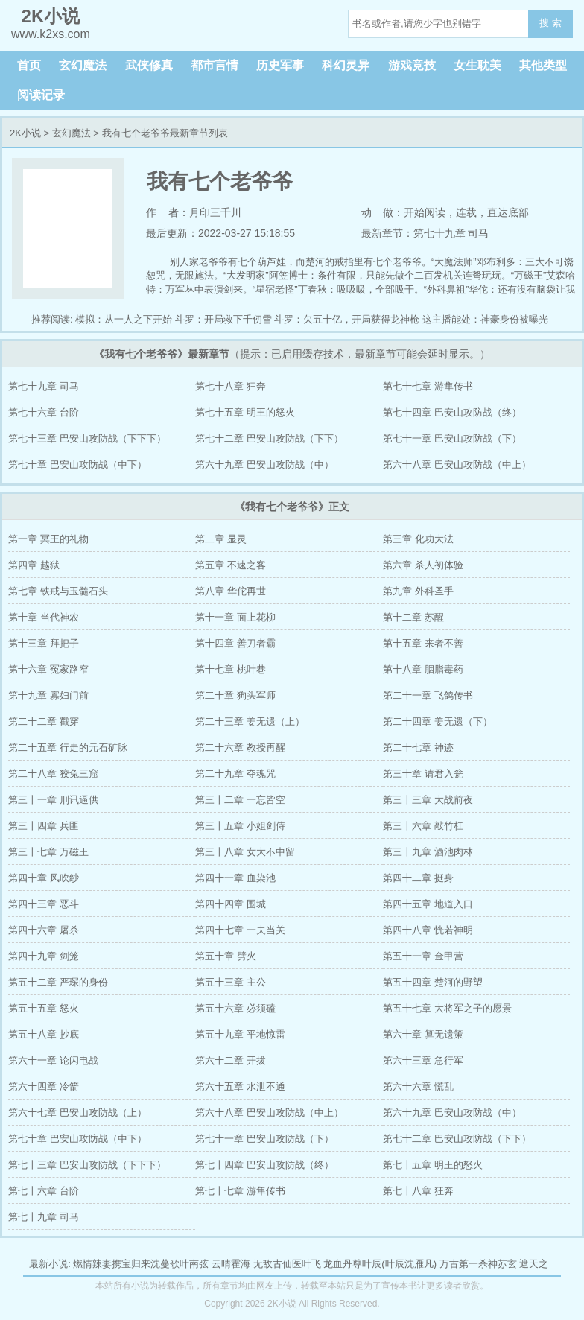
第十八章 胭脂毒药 (423, 669)
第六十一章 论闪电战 (53, 1060)
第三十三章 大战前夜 (428, 799)
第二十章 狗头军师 (235, 695)
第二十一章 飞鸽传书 (428, 695)
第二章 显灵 (221, 539)
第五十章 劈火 (225, 956)
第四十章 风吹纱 (43, 877)
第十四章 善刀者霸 (235, 643)
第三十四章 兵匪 (43, 825)
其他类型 (543, 65)
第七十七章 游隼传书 (428, 386)
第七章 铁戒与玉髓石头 (58, 591)
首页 (29, 65)
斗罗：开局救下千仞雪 (223, 319)
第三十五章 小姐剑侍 (240, 825)
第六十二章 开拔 (230, 1060)
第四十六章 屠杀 (43, 930)
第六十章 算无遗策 (423, 1034)
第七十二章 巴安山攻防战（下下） (269, 438)
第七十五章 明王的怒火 (245, 412)
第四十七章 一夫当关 (240, 930)
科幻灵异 (345, 65)
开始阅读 (424, 212)
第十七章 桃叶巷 (230, 669)
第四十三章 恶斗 (43, 904)
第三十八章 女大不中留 (245, 851)
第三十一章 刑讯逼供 (53, 799)
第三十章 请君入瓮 (423, 773)
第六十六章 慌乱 (418, 1086)
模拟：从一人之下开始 (123, 319)
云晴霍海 (231, 1263)
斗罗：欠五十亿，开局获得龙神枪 (346, 319)
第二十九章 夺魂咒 (235, 773)
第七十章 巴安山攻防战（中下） (77, 464)
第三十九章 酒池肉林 (428, 851)
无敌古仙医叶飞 (287, 1263)
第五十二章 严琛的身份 (58, 982)
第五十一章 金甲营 (423, 956)
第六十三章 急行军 (423, 1060)
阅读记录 (41, 95)
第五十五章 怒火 (43, 1008)
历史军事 (280, 65)
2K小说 (25, 133)
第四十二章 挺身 (418, 877)
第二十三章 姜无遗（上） (250, 721)
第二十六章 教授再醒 (240, 747)
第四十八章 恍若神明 (428, 930)
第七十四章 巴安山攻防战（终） (452, 412)
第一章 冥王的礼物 (48, 539)
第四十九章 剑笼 (43, 956)
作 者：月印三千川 (193, 212)
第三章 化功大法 (418, 539)
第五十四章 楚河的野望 (433, 982)
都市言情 (214, 65)
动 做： (382, 212)
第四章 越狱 (34, 565)
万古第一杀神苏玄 (478, 1263)
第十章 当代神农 (43, 617)
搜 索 (550, 22)
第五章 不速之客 (230, 565)
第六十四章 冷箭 (43, 1086)
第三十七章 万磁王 (48, 851)
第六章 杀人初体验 (423, 565)
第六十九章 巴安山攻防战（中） (264, 464)
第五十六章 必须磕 (235, 1008)
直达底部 (508, 212)
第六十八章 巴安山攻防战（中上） (457, 464)
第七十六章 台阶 (43, 412)
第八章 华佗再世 (230, 591)
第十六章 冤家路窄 (48, 669)
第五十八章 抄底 (43, 1034)
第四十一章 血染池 (235, 877)
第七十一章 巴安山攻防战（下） (452, 438)
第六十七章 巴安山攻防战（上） (77, 1112)
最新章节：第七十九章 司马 (425, 233)
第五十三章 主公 (230, 982)
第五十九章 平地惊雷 (240, 1034)
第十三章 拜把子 (43, 643)
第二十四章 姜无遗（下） (437, 721)
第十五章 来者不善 (423, 643)
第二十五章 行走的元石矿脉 (67, 747)
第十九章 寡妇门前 (48, 695)
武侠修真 (149, 65)
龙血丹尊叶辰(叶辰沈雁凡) (380, 1263)
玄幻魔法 (83, 65)
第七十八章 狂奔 (230, 386)
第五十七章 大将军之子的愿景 (447, 1008)
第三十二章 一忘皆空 (240, 799)
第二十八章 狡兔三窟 (53, 773)
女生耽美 (477, 65)
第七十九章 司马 (43, 386)
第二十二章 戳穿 (43, 721)
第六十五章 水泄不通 (240, 1086)
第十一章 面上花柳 (235, 617)
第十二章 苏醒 (413, 617)
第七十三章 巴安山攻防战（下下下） (87, 438)
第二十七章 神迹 (418, 747)
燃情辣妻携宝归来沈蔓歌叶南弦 (141, 1263)
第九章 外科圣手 (418, 591)
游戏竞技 (412, 65)
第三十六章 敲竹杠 (423, 825)
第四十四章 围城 (230, 904)
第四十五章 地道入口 (428, 904)
